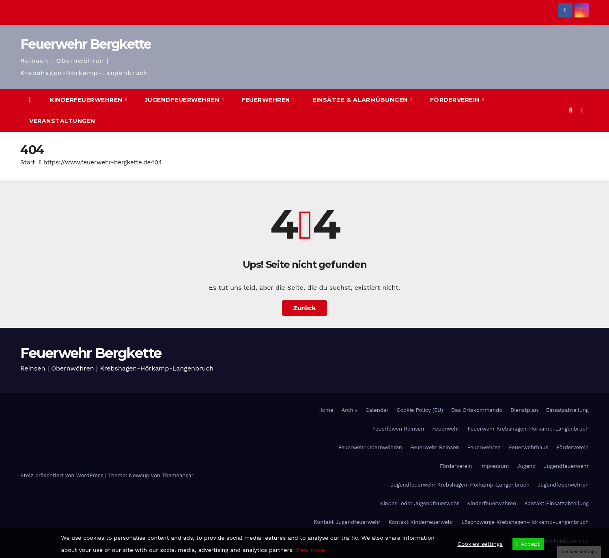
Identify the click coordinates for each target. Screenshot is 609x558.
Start (27, 162)
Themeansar (178, 475)
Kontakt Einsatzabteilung (556, 503)
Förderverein (456, 99)
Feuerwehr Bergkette (85, 44)
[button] (570, 110)
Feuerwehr (445, 429)
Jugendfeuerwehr (566, 466)
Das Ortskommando (476, 410)
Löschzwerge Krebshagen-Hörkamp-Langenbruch (525, 522)
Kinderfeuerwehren (87, 99)
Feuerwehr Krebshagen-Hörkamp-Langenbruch (528, 429)
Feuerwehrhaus (528, 447)
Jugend (526, 466)
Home (326, 410)
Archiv (349, 410)
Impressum (494, 466)
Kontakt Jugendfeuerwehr (347, 522)
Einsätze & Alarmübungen (360, 99)
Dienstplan (524, 410)
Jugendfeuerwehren (183, 99)
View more (310, 550)
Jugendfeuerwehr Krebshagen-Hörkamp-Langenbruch (460, 485)
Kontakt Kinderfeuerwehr (421, 522)
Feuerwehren (266, 99)
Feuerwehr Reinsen (434, 447)
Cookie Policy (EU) (420, 410)
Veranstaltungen (62, 121)
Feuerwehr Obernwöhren (370, 447)
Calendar (377, 410)
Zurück (304, 308)
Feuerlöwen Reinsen (398, 429)
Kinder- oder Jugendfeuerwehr (419, 503)
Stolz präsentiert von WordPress (62, 475)
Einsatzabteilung (567, 410)
